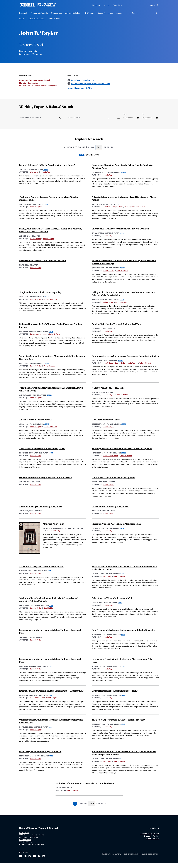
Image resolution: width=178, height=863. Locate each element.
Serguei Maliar (117, 207)
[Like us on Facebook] (39, 856)
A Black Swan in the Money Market (35, 419)
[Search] (156, 13)
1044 (123, 724)
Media (106, 5)
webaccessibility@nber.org (31, 844)
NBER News (89, 13)
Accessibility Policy (149, 834)
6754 (122, 528)
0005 (122, 759)
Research (23, 13)
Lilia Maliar (34, 172)
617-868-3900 (25, 839)
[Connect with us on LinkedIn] (25, 856)
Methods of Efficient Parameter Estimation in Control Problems (85, 783)
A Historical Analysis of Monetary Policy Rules (113, 477)
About (119, 13)
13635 (123, 453)
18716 (122, 233)
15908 (46, 297)
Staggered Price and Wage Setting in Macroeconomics (116, 523)
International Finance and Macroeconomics (38, 86)
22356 (46, 204)
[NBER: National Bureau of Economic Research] (39, 6)
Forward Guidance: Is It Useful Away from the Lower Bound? (47, 165)
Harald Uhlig (48, 608)
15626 (51, 331)
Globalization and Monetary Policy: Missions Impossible (45, 477)
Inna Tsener (140, 207)
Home (21, 18)
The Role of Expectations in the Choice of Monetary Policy (118, 719)
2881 (120, 603)
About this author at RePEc (80, 88)
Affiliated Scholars (72, 13)
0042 (123, 634)
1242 (50, 695)
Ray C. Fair (107, 576)
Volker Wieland (49, 366)
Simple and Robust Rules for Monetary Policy (40, 292)
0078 (122, 574)
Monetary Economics (28, 83)
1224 (123, 695)
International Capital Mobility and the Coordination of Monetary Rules (52, 690)
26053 (45, 169)
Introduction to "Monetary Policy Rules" (110, 506)
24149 (123, 172)
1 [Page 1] (75, 804)
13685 (51, 453)
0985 (51, 756)
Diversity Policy (151, 836)
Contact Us (24, 832)
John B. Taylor (46, 172)
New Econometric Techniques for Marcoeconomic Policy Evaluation (123, 630)
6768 (49, 571)
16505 (122, 268)
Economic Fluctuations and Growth (34, 80)
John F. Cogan (108, 270)
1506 (123, 666)
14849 (46, 363)
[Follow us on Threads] (34, 856)
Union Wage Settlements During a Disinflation (40, 751)
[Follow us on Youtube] (43, 856)
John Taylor (129, 207)
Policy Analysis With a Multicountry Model (112, 598)
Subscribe (96, 5)
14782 (120, 360)
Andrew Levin (35, 238)
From (127, 114)
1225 (50, 727)
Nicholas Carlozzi (37, 698)
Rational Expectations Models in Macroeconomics (115, 690)
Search (135, 13)
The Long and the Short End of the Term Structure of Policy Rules (122, 448)
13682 (123, 424)
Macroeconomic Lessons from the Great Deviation (42, 260)
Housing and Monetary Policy (106, 419)
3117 (51, 605)
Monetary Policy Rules (53, 523)
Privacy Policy (152, 838)
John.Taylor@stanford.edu (82, 80)
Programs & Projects (39, 13)
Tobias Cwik (120, 363)
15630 (122, 300)
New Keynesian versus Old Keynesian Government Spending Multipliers (125, 356)
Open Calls (117, 5)
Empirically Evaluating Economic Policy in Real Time (116, 324)
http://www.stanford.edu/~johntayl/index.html (90, 83)
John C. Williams (50, 299)
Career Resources (105, 13)
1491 (50, 666)
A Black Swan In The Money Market (108, 387)
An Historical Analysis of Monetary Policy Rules (41, 566)
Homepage (154, 828)
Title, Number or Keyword (31, 117)
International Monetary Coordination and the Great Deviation (120, 228)
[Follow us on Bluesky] (29, 856)
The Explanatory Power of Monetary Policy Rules (42, 448)
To (145, 114)
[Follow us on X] (20, 856)
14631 (49, 395)
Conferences (56, 13)
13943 (46, 424)
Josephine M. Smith (110, 455)
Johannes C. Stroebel (38, 334)
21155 (117, 204)
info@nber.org (25, 842)
